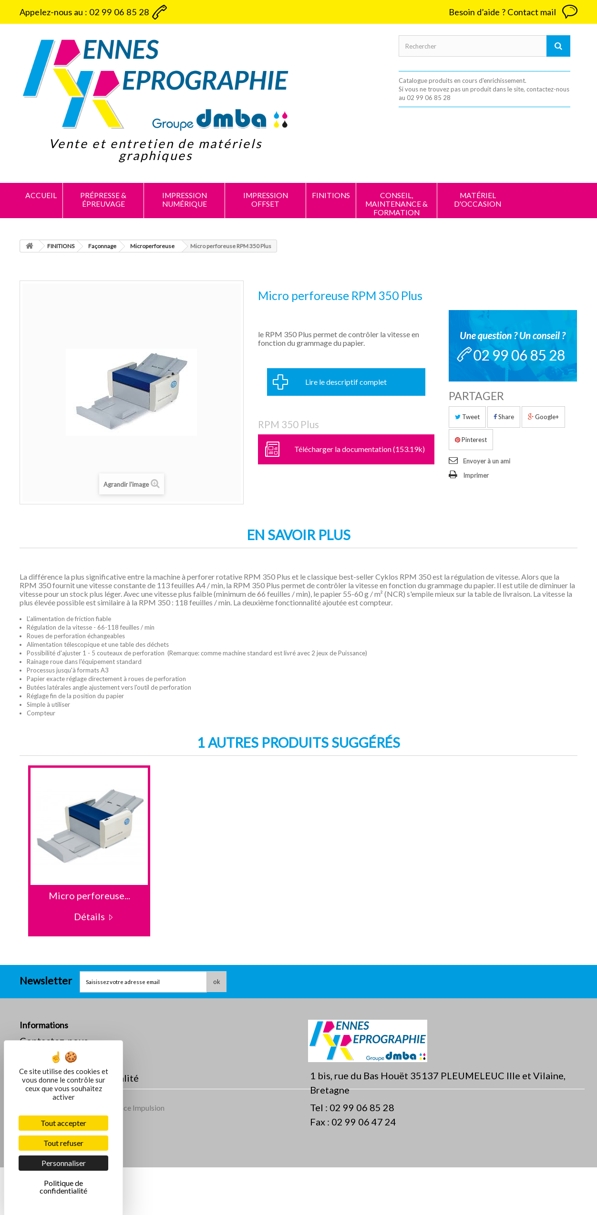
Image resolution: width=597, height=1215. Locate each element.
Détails (89, 916)
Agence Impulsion (135, 1155)
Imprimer (476, 475)
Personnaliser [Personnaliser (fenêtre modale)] (63, 1162)
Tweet (467, 417)
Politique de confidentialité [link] (63, 1186)
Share (504, 417)
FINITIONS (331, 195)
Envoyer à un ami (486, 461)
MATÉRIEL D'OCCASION (477, 199)
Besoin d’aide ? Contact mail (502, 12)
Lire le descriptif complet (346, 381)
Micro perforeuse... (89, 895)
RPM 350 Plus (288, 424)
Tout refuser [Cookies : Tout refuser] (63, 1142)
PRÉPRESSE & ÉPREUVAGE (103, 199)
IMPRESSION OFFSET (265, 199)
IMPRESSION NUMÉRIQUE (184, 199)
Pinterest (471, 439)
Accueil (41, 195)
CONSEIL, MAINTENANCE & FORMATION (396, 204)
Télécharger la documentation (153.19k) (359, 448)
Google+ (543, 417)
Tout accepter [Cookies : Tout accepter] (63, 1122)
